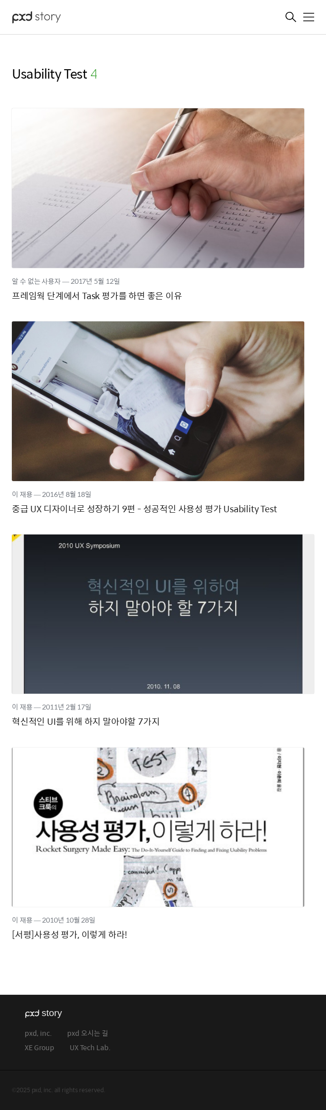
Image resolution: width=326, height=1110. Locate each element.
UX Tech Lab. (90, 1048)
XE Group (39, 1048)
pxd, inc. (38, 1033)
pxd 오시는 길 (87, 1033)
